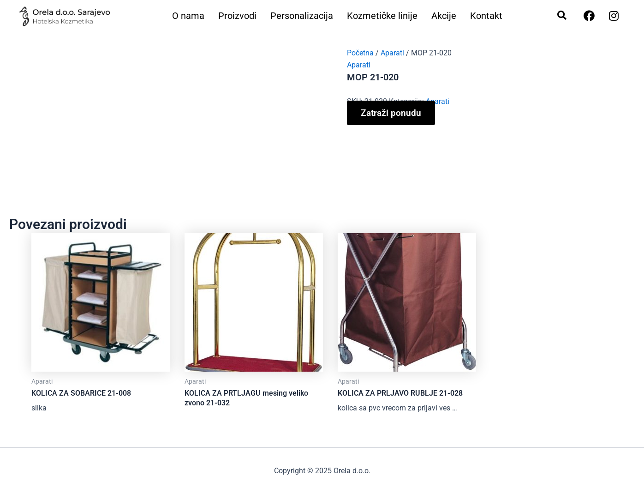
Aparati (392, 52)
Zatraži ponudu (391, 113)
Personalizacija (301, 16)
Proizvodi (237, 16)
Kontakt (486, 16)
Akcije (443, 16)
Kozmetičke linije (382, 16)
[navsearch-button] (557, 16)
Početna (360, 52)
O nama (188, 16)
